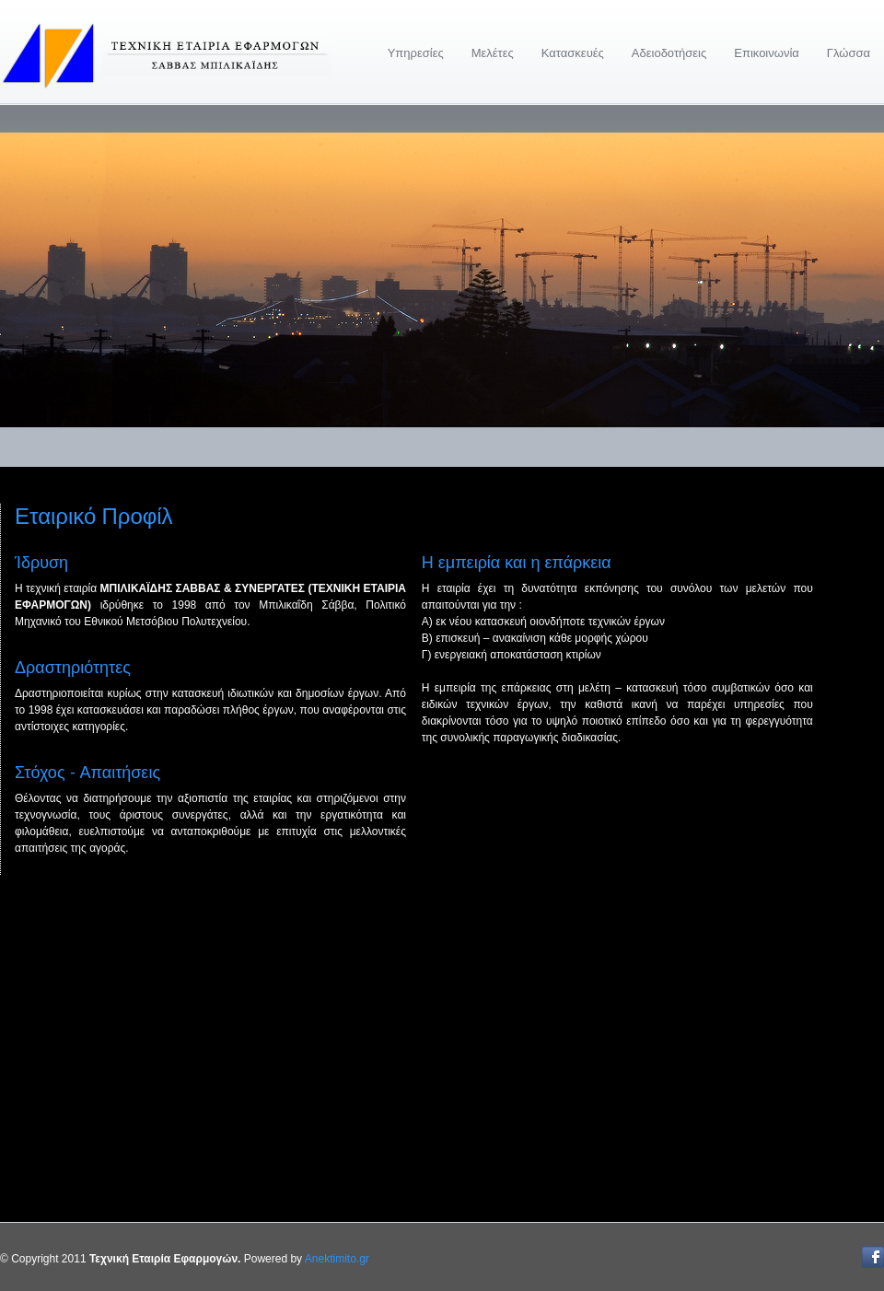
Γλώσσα (848, 53)
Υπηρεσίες (416, 53)
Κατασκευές (572, 53)
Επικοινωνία (766, 53)
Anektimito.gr (337, 1258)
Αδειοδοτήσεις (669, 53)
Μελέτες (492, 53)
